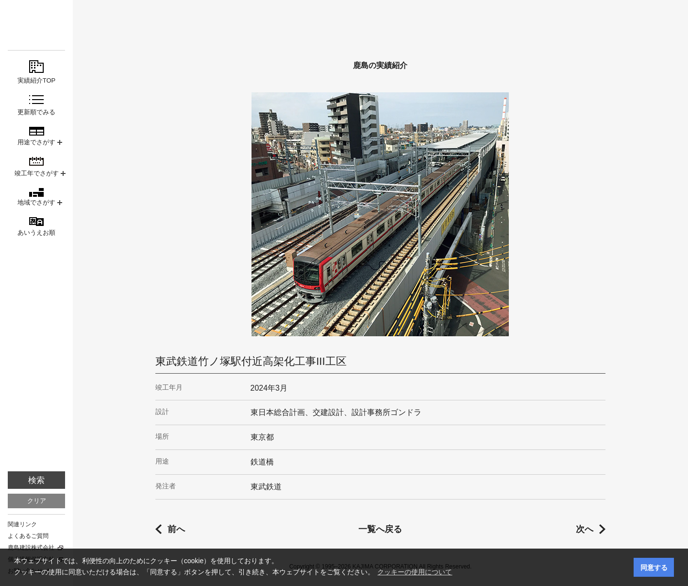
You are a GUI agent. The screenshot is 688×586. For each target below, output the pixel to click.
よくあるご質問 (28, 536)
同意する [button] (654, 567)
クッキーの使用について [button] (414, 572)
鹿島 (36, 25)
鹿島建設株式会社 (31, 548)
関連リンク (22, 524)
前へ (176, 529)
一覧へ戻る (380, 529)
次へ (584, 529)
